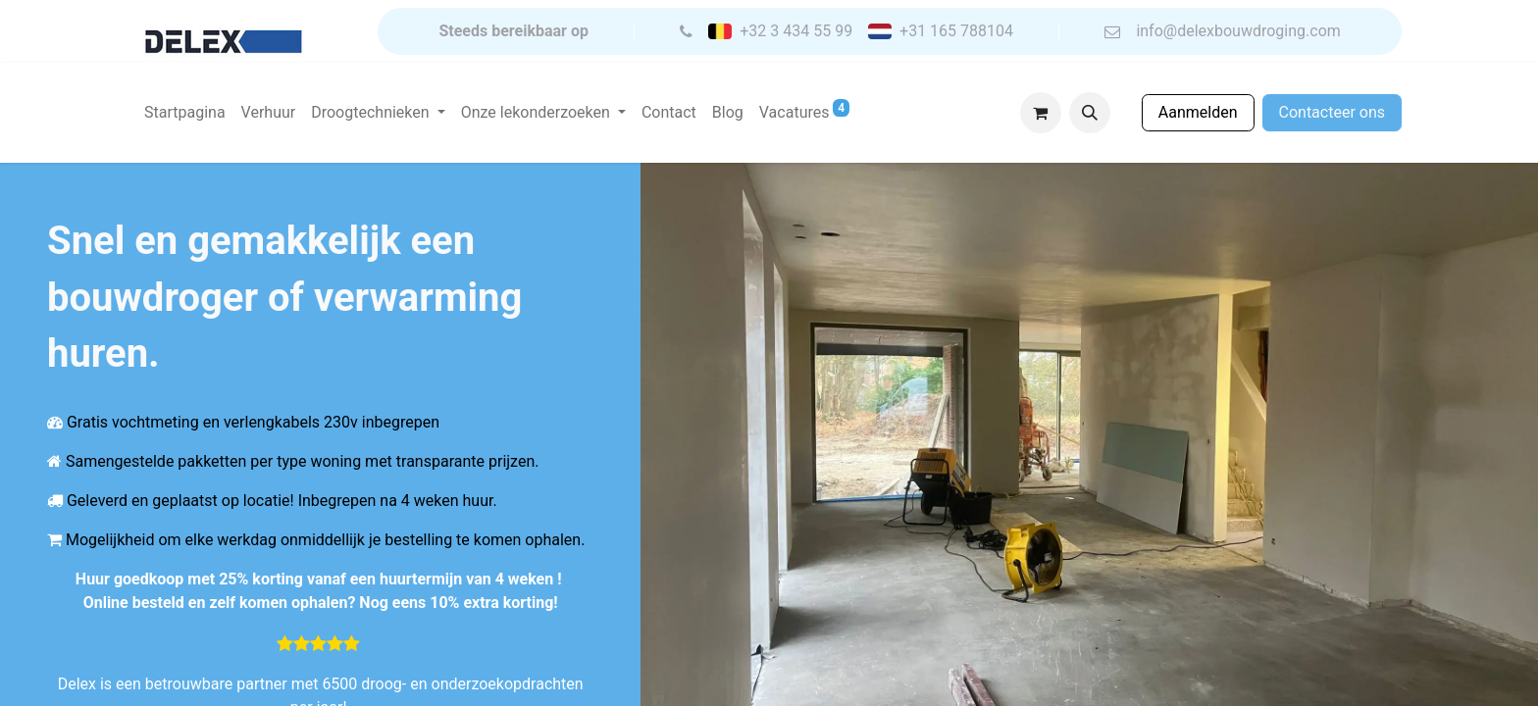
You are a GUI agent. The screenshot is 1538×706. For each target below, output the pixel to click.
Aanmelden (1198, 112)
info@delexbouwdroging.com (1238, 31)
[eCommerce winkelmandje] (1040, 112)
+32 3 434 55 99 (796, 31)
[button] (1089, 112)
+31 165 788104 (956, 31)
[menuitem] (184, 112)
